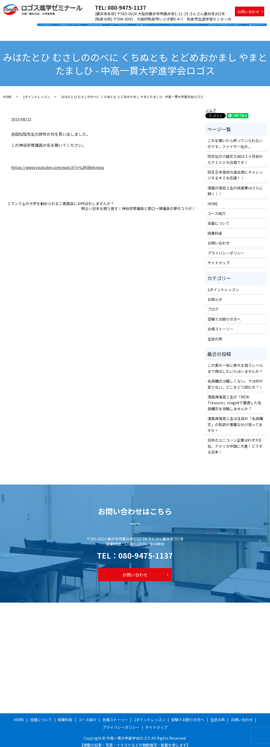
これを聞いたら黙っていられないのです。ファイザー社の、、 (235, 138)
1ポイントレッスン (188, 27)
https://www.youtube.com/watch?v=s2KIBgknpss (57, 162)
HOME (56, 27)
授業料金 (103, 27)
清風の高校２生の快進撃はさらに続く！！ (235, 185)
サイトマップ (219, 257)
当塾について (79, 27)
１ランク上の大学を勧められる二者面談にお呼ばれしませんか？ (60, 198)
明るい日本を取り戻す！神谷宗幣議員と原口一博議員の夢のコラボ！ (138, 203)
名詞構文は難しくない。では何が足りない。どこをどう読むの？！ (235, 378)
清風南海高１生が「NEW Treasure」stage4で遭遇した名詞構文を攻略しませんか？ (234, 397)
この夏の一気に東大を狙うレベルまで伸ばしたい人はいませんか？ (235, 363)
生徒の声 (256, 27)
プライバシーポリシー (226, 247)
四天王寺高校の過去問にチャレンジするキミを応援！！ (235, 169)
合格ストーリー (154, 27)
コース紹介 (126, 27)
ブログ (213, 304)
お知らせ (215, 294)
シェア (210, 105)
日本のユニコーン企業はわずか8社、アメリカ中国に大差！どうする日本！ (235, 441)
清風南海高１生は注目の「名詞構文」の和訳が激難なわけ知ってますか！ (235, 419)
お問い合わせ (248, 11)
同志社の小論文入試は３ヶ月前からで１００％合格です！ (235, 154)
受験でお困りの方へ (226, 27)
